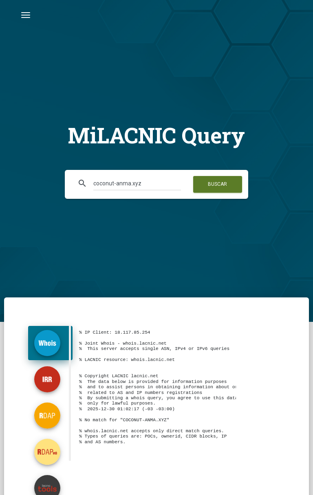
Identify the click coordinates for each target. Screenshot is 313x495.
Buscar (217, 184)
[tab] (50, 343)
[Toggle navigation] (25, 15)
